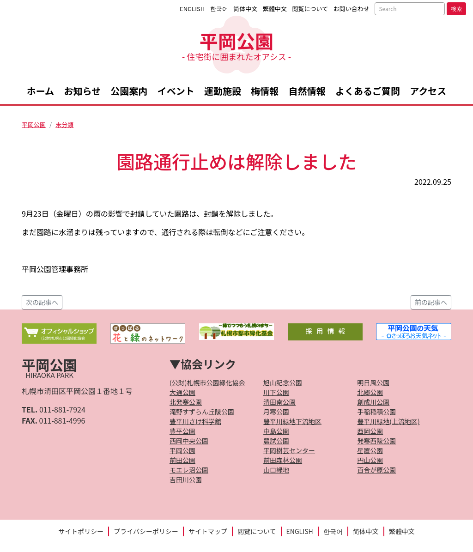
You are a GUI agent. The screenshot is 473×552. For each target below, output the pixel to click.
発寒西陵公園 (376, 440)
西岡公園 (370, 431)
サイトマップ (207, 531)
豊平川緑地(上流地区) (388, 421)
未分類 (64, 124)
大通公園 (182, 392)
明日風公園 (373, 382)
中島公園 (276, 431)
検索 (456, 8)
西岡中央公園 (189, 440)
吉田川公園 (186, 479)
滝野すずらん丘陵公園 (202, 411)
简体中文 (245, 8)
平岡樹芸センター (289, 450)
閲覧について (310, 8)
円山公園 (370, 460)
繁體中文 (275, 8)
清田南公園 (279, 401)
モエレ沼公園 (189, 469)
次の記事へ (42, 302)
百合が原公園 (376, 469)
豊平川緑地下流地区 (292, 421)
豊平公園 (182, 431)
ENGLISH (192, 8)
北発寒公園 (186, 401)
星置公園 (370, 450)
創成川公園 (373, 401)
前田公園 (182, 460)
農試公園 (276, 440)
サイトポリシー (80, 531)
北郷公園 (370, 392)
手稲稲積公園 (376, 411)
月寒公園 (276, 411)
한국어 (219, 8)
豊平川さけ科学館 (195, 421)
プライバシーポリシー (146, 531)
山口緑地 (276, 469)
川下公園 (276, 392)
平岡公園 (236, 44)
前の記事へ (431, 302)
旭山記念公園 (282, 382)
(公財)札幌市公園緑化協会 (207, 382)
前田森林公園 (282, 460)
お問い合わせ (352, 8)
